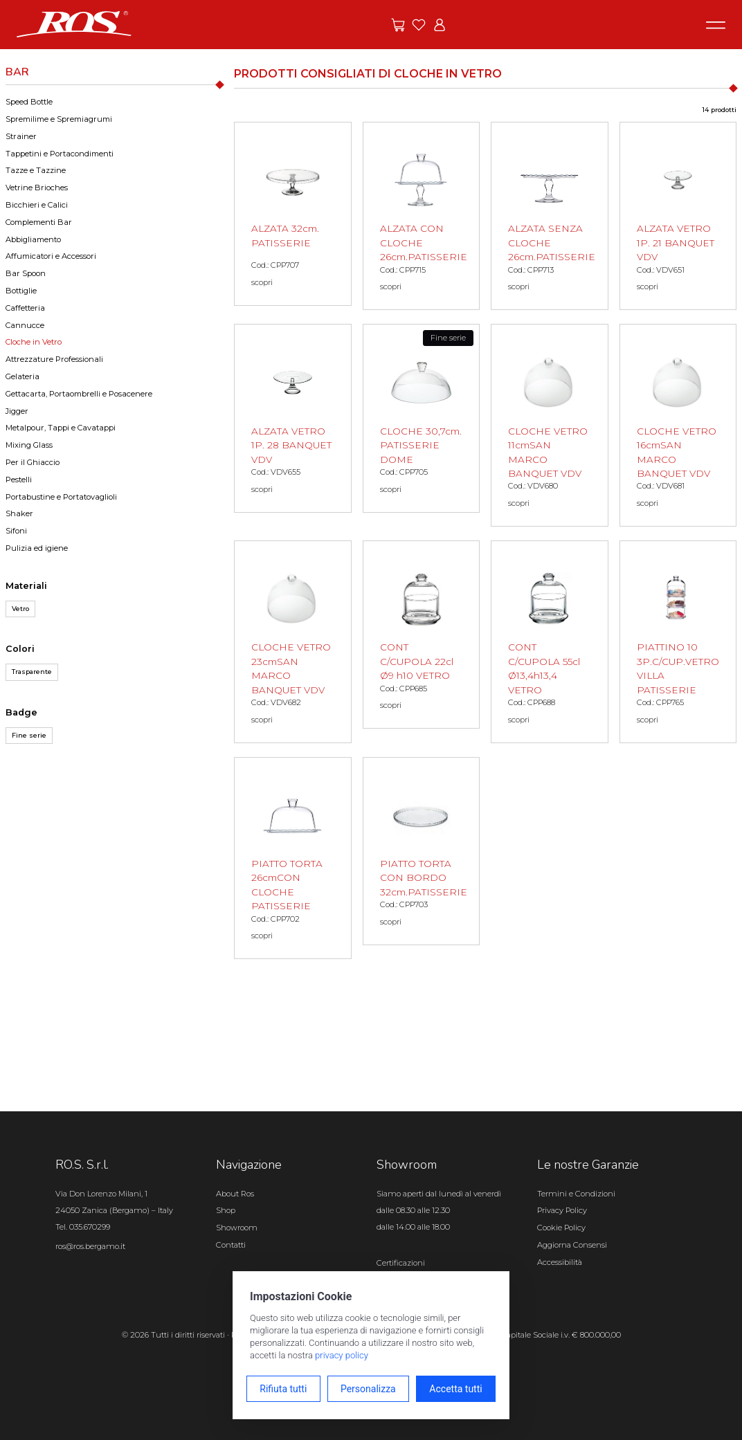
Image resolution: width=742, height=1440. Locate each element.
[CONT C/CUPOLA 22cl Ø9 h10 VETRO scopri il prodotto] (421, 634)
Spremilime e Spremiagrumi (59, 119)
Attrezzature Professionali (54, 359)
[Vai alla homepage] (74, 23)
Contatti (231, 1245)
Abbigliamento (33, 239)
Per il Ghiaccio (33, 462)
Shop (225, 1210)
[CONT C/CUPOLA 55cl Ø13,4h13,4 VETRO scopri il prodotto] (549, 641)
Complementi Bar (39, 222)
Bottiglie (21, 290)
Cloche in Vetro (34, 342)
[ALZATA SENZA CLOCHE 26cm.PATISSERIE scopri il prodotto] (549, 216)
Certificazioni (401, 1263)
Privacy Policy (562, 1210)
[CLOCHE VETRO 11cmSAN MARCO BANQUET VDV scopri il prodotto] (549, 425)
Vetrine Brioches (37, 187)
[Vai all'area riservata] (439, 25)
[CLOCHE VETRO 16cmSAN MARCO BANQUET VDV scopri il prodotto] (678, 425)
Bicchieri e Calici (37, 205)
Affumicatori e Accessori (51, 256)
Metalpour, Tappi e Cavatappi (61, 427)
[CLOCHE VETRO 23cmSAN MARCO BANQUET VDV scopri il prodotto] (293, 641)
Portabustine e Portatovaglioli (61, 497)
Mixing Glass (29, 445)
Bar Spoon (26, 273)
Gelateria (22, 376)
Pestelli (19, 479)
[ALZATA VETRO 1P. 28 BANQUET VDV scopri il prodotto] (293, 418)
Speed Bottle (29, 102)
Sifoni (16, 531)
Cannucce (25, 325)
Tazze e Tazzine (36, 170)
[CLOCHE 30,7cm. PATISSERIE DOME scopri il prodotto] (421, 418)
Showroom (236, 1227)
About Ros (235, 1194)
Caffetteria (25, 308)
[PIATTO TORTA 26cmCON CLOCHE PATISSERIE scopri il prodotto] (293, 858)
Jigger (17, 411)
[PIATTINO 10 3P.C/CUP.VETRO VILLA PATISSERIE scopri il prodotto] (678, 641)
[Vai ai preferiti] (419, 25)
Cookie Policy (561, 1227)
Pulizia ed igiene (37, 548)
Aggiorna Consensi (572, 1245)
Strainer (21, 136)
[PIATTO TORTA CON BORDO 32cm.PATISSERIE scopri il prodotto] (421, 851)
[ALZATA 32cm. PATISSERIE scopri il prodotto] (293, 214)
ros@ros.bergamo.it (90, 1246)
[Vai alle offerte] (398, 25)
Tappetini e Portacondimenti (60, 153)
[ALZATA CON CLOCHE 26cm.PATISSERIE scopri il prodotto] (421, 216)
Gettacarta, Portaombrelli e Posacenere (79, 394)
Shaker (19, 513)
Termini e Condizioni (576, 1194)
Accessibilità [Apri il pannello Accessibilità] (559, 1262)
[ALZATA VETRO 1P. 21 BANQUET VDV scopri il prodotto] (678, 216)
